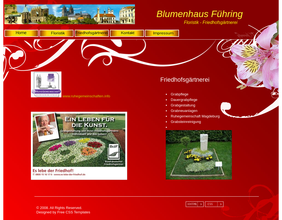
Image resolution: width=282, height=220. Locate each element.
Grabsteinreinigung (186, 122)
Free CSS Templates (73, 212)
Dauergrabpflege (184, 100)
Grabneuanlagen (184, 111)
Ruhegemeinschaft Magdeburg (195, 116)
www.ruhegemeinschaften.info (86, 96)
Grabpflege (179, 94)
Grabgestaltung (183, 105)
